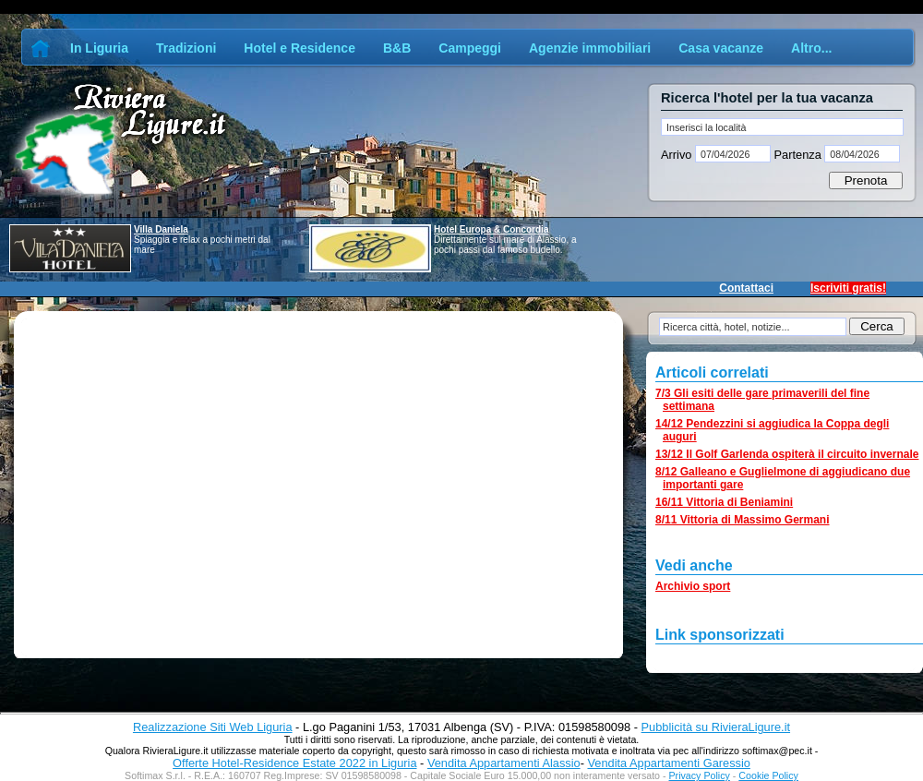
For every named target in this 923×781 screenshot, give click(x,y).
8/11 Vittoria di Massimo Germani (742, 519)
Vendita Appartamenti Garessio (668, 763)
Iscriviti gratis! (848, 288)
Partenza (797, 155)
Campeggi (469, 48)
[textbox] (782, 127)
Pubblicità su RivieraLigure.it (715, 727)
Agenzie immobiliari (590, 48)
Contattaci (746, 288)
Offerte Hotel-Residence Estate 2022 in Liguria (294, 763)
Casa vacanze (720, 48)
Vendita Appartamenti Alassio (504, 763)
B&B (397, 48)
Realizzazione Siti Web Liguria (213, 727)
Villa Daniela (161, 229)
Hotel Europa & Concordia (491, 229)
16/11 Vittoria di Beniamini (724, 502)
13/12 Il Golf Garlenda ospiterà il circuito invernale (786, 454)
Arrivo (678, 155)
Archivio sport (692, 586)
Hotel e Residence (299, 48)
